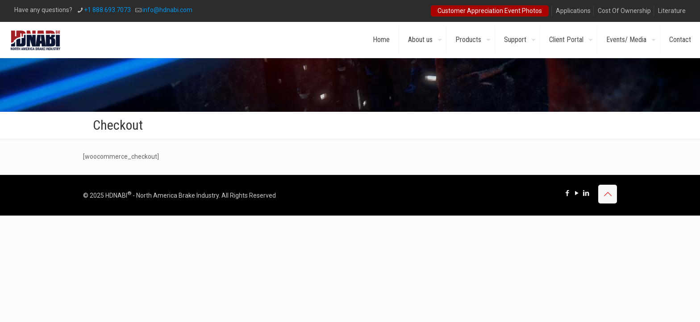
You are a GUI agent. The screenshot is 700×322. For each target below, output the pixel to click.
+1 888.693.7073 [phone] (107, 9)
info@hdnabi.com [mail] (167, 9)
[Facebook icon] (567, 193)
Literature (672, 10)
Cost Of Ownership (624, 10)
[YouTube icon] (576, 193)
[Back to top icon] (607, 194)
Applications (573, 10)
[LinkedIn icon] (586, 193)
